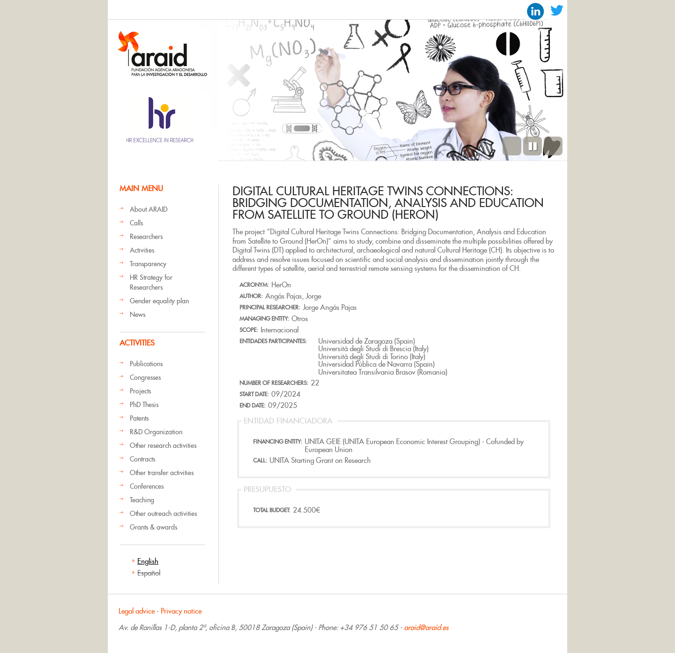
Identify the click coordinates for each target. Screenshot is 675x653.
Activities (142, 250)
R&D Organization (156, 432)
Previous (511, 146)
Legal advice (137, 611)
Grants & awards (153, 527)
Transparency (148, 264)
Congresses (145, 377)
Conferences (147, 486)
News (137, 314)
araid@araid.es (426, 627)
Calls (136, 223)
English (147, 561)
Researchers (146, 236)
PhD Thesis (144, 404)
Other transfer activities (162, 473)
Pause (532, 146)
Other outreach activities (163, 513)
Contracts (142, 459)
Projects (140, 391)
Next (553, 146)
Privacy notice (181, 611)
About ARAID (148, 209)
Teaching (142, 500)
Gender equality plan (159, 301)
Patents (139, 418)
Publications (146, 364)
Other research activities (163, 445)
